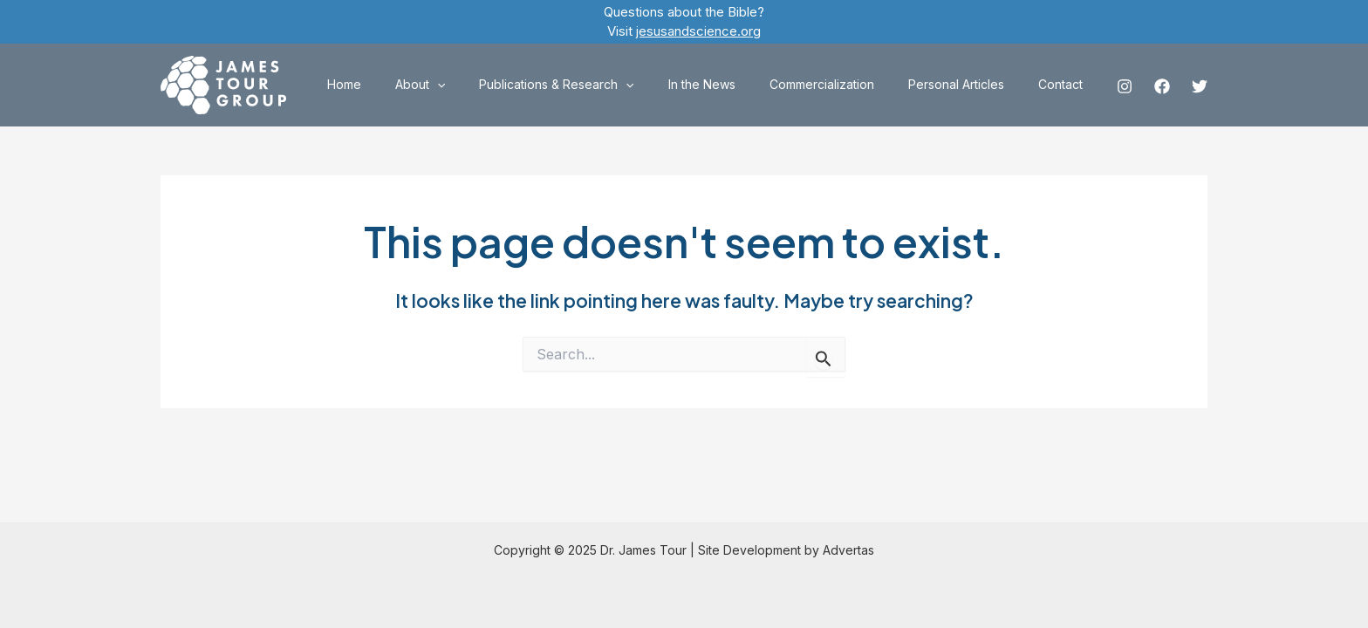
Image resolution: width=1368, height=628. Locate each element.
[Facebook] (1162, 86)
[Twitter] (1199, 86)
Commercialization (845, 84)
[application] (489, 84)
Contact (1065, 84)
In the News (735, 84)
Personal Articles (970, 84)
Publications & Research (600, 84)
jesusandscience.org (698, 31)
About (472, 84)
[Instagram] (1124, 86)
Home (406, 84)
